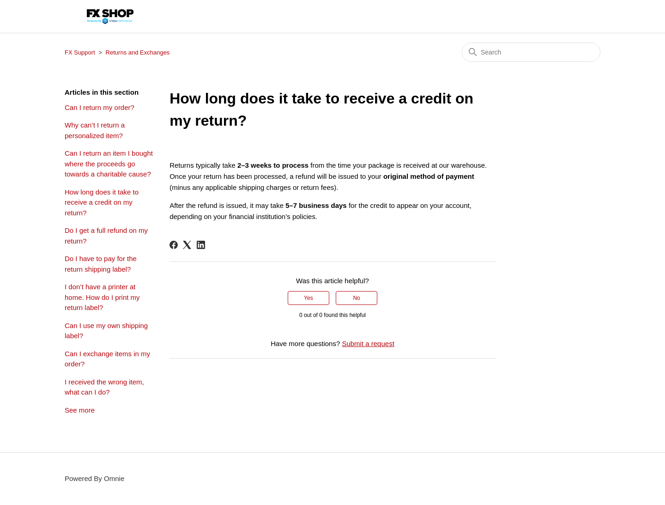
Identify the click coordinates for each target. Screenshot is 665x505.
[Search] (531, 52)
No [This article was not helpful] (356, 298)
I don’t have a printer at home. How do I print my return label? (102, 297)
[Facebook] (173, 245)
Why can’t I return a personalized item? (95, 130)
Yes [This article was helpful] (308, 298)
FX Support (80, 52)
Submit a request (368, 343)
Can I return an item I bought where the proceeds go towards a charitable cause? (109, 163)
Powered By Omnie (94, 478)
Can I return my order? (99, 107)
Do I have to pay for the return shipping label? (101, 264)
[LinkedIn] (201, 245)
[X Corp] (187, 245)
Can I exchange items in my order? (107, 359)
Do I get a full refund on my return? (106, 235)
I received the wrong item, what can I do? (104, 387)
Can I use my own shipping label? (106, 331)
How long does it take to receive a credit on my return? (102, 202)
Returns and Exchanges (138, 52)
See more (80, 410)
